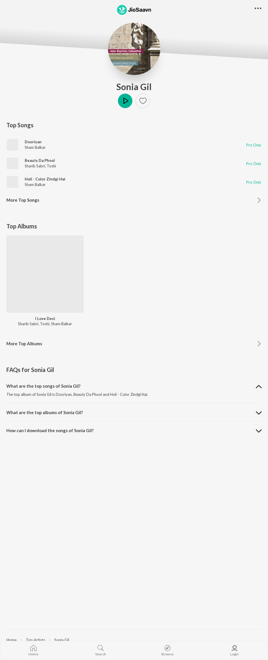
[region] (134, 639)
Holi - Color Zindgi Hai (45, 179)
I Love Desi (45, 318)
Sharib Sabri (35, 166)
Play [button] (125, 101)
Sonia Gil (134, 86)
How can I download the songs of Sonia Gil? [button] (49, 430)
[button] (143, 101)
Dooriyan (33, 141)
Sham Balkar (35, 147)
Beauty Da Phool (40, 160)
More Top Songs (22, 200)
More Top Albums (24, 343)
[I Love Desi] (45, 274)
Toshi (51, 166)
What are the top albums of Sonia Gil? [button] (44, 412)
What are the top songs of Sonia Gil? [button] (43, 386)
